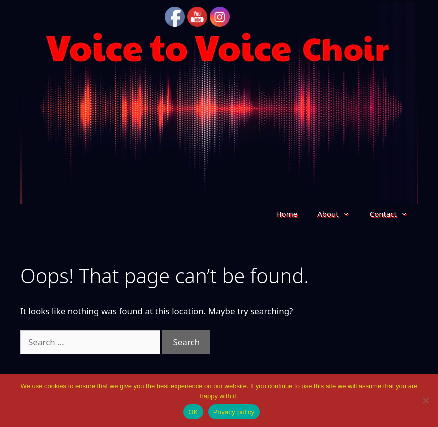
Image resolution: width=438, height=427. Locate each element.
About (338, 214)
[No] (425, 401)
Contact (394, 214)
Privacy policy (234, 412)
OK (193, 412)
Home (286, 214)
